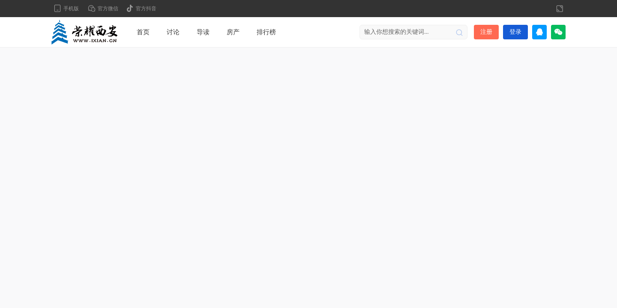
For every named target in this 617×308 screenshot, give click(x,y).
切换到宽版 (560, 8)
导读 (203, 32)
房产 (233, 32)
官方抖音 (146, 9)
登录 (515, 32)
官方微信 (108, 9)
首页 (143, 32)
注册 (486, 32)
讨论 (173, 32)
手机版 (71, 9)
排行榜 (266, 32)
